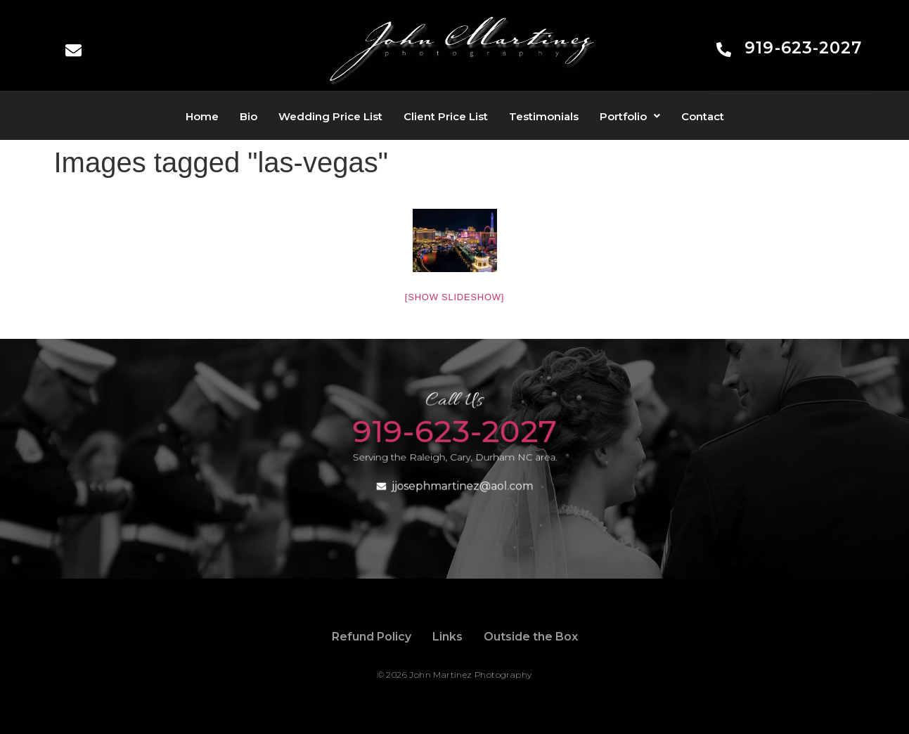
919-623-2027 (803, 48)
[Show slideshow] (454, 297)
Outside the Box (531, 636)
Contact (702, 116)
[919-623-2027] (723, 50)
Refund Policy (371, 636)
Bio (248, 116)
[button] (630, 116)
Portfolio (630, 116)
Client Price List (446, 116)
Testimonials (544, 116)
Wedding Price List (330, 116)
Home (202, 116)
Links (447, 636)
